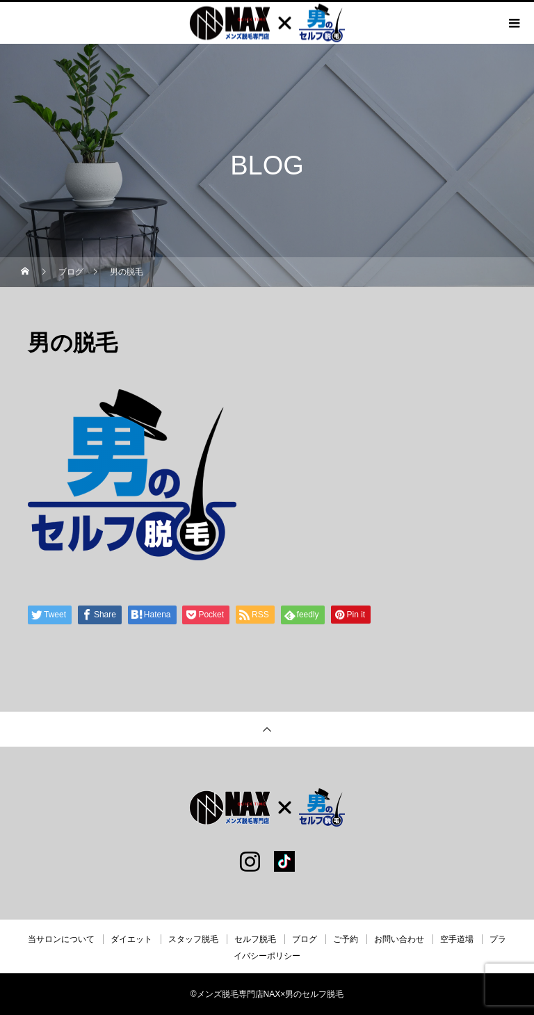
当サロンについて (61, 939)
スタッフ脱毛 (193, 939)
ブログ (304, 939)
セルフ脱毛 (255, 939)
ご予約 (345, 939)
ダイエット (131, 939)
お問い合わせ (399, 939)
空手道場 (457, 939)
